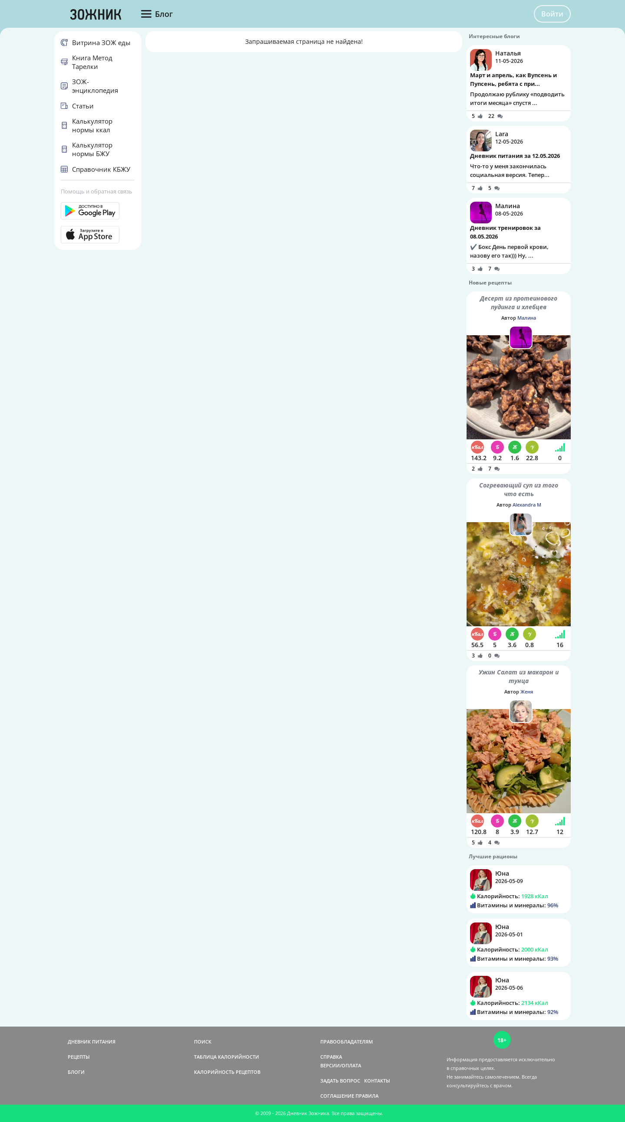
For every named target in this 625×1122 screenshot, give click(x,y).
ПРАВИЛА (366, 1096)
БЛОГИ (76, 1072)
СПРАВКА (331, 1056)
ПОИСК (202, 1041)
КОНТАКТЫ (377, 1080)
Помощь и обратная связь (96, 191)
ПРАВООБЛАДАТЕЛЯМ (346, 1041)
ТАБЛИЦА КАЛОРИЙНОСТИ (226, 1056)
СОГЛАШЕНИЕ (337, 1096)
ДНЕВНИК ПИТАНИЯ (91, 1041)
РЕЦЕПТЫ (79, 1056)
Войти (552, 14)
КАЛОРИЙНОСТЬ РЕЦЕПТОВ (227, 1072)
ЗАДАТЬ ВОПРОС (340, 1080)
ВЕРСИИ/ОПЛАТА (340, 1065)
